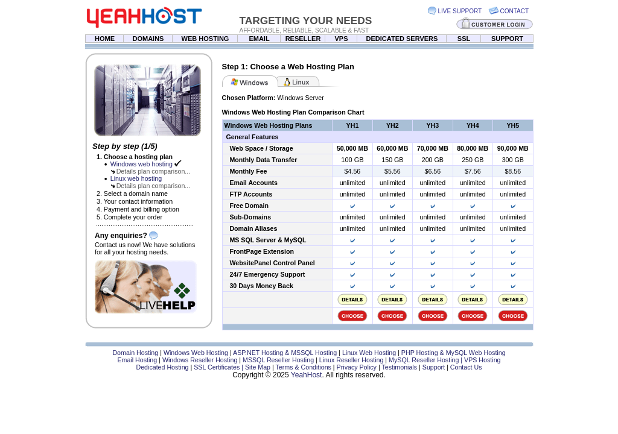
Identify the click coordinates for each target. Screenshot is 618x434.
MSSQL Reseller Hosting (278, 359)
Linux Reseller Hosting (351, 359)
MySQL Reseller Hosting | (426, 359)
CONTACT (514, 11)
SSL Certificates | (219, 367)
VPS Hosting (482, 359)
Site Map (257, 367)
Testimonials (399, 367)
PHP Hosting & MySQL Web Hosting (453, 352)
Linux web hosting (136, 178)
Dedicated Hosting (162, 367)
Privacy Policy (357, 367)
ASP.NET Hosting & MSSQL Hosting (285, 352)
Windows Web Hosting (196, 352)
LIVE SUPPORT (460, 11)
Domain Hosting (135, 352)
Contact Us (466, 367)
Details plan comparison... (153, 171)
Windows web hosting (141, 164)
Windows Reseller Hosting (199, 359)
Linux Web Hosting (369, 352)
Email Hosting (137, 359)
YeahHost (306, 375)
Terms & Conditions (303, 367)
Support (433, 367)
